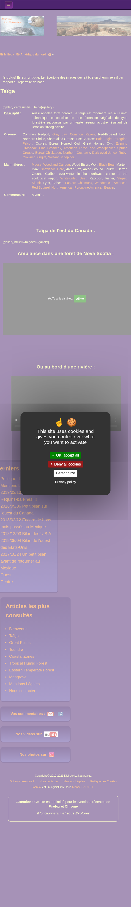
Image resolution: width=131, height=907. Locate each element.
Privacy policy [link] (65, 482)
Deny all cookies (65, 464)
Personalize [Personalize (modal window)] (65, 473)
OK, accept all (65, 455)
